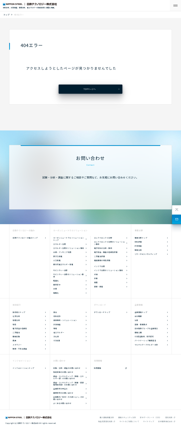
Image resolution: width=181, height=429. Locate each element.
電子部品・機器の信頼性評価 (106, 252)
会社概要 (138, 316)
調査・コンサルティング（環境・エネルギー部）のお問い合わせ (68, 377)
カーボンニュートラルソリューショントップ (68, 239)
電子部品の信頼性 (20, 328)
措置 (96, 282)
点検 (96, 274)
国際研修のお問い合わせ (63, 393)
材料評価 (138, 242)
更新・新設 (98, 286)
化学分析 (16, 316)
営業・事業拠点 (141, 324)
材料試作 (57, 316)
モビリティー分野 (60, 270)
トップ (6, 14)
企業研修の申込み (60, 388)
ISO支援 (56, 340)
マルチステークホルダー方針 (146, 345)
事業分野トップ (141, 238)
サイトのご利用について (129, 421)
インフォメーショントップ (23, 368)
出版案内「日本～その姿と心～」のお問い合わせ (68, 398)
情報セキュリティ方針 (127, 417)
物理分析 (16, 320)
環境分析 (138, 250)
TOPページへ (89, 89)
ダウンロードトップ (102, 312)
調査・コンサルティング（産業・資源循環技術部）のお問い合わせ (68, 383)
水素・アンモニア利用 (62, 252)
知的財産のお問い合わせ (63, 372)
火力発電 (57, 260)
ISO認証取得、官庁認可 (144, 336)
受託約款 (169, 417)
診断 (96, 278)
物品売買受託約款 (105, 421)
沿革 (136, 320)
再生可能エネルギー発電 (63, 264)
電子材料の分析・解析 (103, 248)
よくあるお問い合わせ (62, 403)
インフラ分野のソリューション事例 (108, 270)
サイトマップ (148, 421)
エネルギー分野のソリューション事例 (68, 248)
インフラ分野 (99, 266)
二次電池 (16, 332)
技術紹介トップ (19, 312)
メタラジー (17, 345)
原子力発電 (57, 256)
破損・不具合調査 (20, 349)
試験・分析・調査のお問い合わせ (66, 368)
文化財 (56, 336)
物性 (14, 324)
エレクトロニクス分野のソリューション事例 (109, 243)
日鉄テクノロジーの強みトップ (25, 238)
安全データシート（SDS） (150, 417)
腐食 (14, 340)
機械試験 (16, 336)
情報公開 (138, 332)
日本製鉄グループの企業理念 (146, 328)
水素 (55, 288)
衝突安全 (57, 284)
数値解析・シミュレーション (65, 320)
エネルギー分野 (59, 244)
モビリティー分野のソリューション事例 (68, 275)
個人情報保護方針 (107, 417)
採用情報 (97, 368)
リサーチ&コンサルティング (146, 254)
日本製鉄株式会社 (165, 421)
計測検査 (138, 246)
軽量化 (56, 280)
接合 (55, 312)
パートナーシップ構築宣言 (145, 340)
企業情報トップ (141, 312)
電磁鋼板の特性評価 (102, 260)
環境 (55, 328)
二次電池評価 (99, 256)
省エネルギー (58, 332)
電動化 (56, 293)
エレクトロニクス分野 (103, 238)
